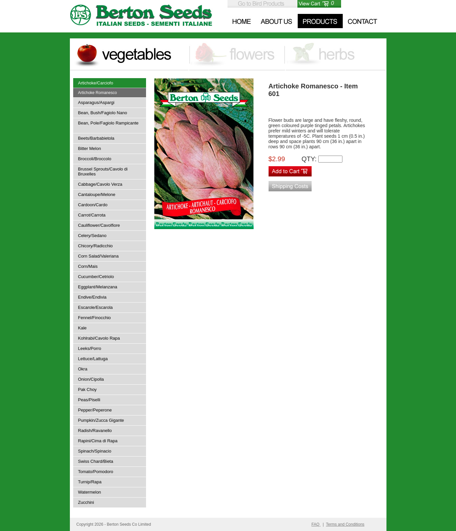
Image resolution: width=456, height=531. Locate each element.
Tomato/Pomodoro (95, 471)
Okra (82, 368)
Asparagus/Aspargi (96, 102)
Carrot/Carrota (92, 215)
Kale (82, 327)
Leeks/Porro (89, 348)
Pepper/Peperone (95, 410)
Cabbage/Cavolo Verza (100, 184)
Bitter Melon (89, 148)
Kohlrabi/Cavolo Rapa (99, 338)
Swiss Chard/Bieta (95, 461)
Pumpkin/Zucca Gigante (101, 420)
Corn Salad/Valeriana (98, 256)
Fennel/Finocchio (94, 317)
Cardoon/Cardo (93, 204)
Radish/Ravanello (95, 430)
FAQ (316, 524)
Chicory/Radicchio (95, 245)
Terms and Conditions (345, 524)
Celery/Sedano (92, 235)
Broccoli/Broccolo (94, 158)
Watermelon (89, 492)
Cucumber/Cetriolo (96, 276)
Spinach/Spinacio (94, 451)
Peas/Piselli (89, 399)
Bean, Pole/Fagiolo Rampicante (108, 123)
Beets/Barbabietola (96, 138)
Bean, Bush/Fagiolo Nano (102, 112)
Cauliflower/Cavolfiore (99, 225)
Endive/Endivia (92, 297)
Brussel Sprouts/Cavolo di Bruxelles (103, 171)
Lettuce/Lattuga (93, 358)
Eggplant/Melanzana (98, 286)
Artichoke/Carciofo (95, 82)
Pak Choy (87, 389)
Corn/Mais (88, 266)
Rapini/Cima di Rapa (98, 440)
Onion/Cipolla (91, 379)
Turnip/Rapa (90, 481)
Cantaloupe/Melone (97, 194)
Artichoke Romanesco (97, 92)
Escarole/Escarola (95, 307)
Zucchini (86, 502)
